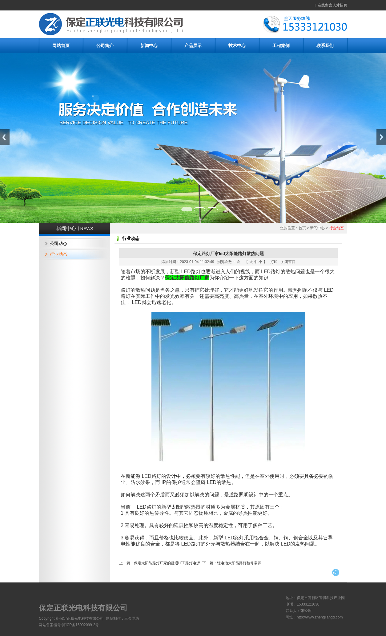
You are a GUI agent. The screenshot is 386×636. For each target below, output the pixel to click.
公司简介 (105, 45)
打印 (274, 262)
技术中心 (237, 45)
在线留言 (325, 5)
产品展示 (193, 45)
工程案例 (281, 45)
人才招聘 (339, 5)
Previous (5, 137)
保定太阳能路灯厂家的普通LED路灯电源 (167, 563)
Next (381, 137)
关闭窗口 (288, 262)
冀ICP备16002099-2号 (80, 625)
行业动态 (58, 254)
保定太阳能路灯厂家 (187, 277)
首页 (302, 228)
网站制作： (115, 618)
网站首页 (61, 45)
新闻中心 (149, 45)
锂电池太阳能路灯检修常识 (239, 563)
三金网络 (131, 618)
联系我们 (325, 45)
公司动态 (58, 243)
